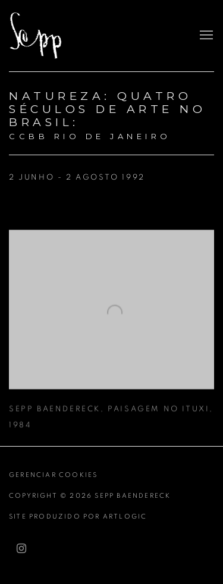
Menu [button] (205, 36)
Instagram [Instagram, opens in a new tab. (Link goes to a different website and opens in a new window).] (21, 548)
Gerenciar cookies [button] (53, 475)
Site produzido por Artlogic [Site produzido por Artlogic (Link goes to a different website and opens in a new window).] (78, 516)
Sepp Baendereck (50, 35)
